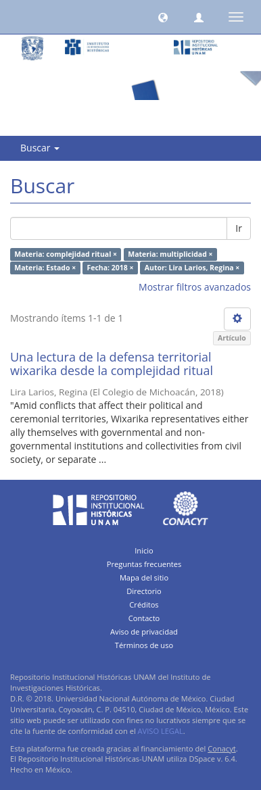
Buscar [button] (40, 147)
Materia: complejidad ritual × (65, 254)
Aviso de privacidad (144, 631)
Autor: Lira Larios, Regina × (192, 267)
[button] (163, 16)
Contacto (144, 618)
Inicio (144, 550)
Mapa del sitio (144, 577)
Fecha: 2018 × (110, 267)
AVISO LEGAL (160, 731)
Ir (238, 228)
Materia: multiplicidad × (170, 254)
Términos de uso (144, 645)
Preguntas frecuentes (144, 564)
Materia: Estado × (45, 267)
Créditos (143, 604)
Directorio (144, 591)
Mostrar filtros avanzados (195, 286)
